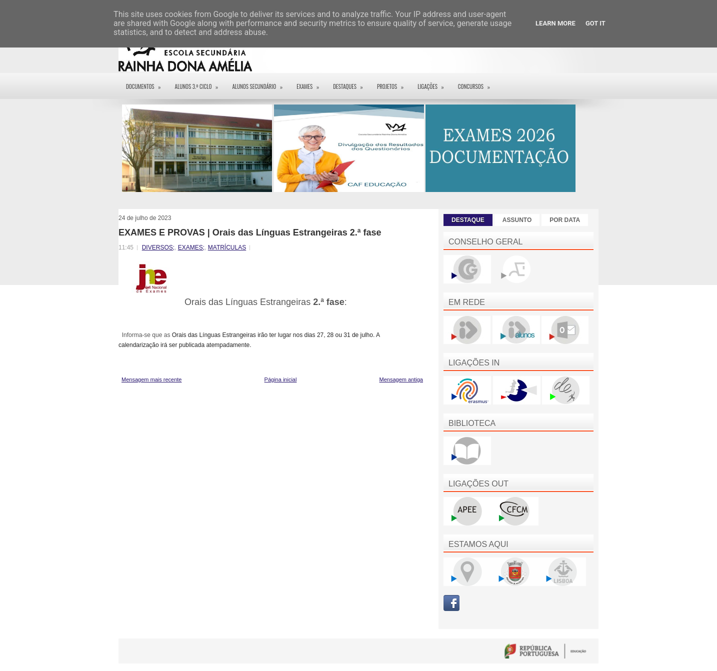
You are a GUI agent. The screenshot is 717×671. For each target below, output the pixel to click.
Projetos (393, 83)
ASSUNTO (517, 220)
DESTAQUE (468, 220)
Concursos (477, 83)
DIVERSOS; (158, 247)
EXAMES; (191, 247)
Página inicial (280, 379)
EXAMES (311, 83)
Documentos (147, 83)
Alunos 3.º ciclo (200, 83)
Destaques (351, 83)
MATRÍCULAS (227, 247)
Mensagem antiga (401, 379)
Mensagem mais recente (152, 379)
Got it (596, 23)
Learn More (556, 23)
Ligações (434, 83)
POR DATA (565, 220)
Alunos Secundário (260, 83)
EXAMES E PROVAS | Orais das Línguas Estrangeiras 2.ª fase (250, 233)
